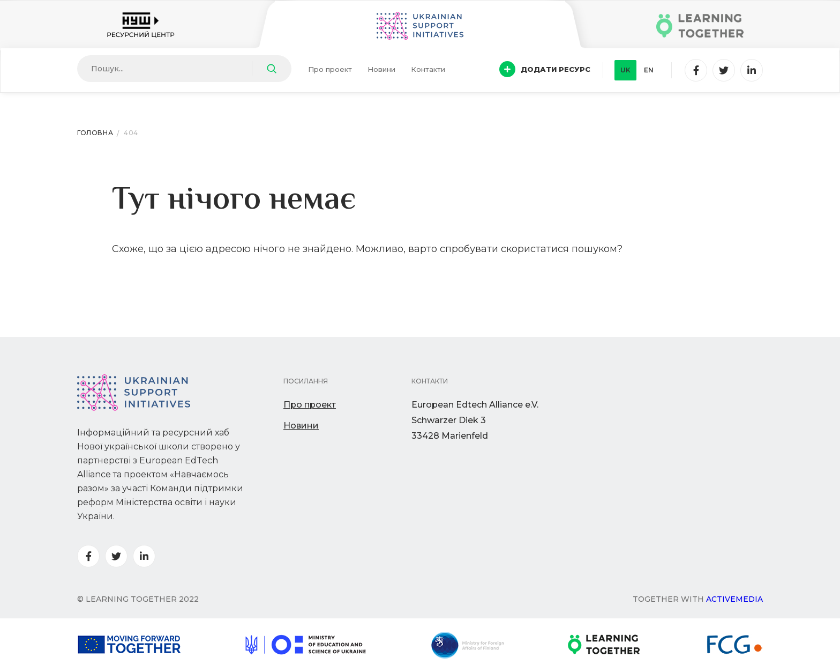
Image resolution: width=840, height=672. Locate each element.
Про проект (330, 69)
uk (625, 70)
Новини (381, 69)
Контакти (428, 69)
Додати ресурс (544, 69)
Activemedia (734, 599)
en (649, 70)
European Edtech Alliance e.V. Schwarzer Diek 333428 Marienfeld (474, 420)
